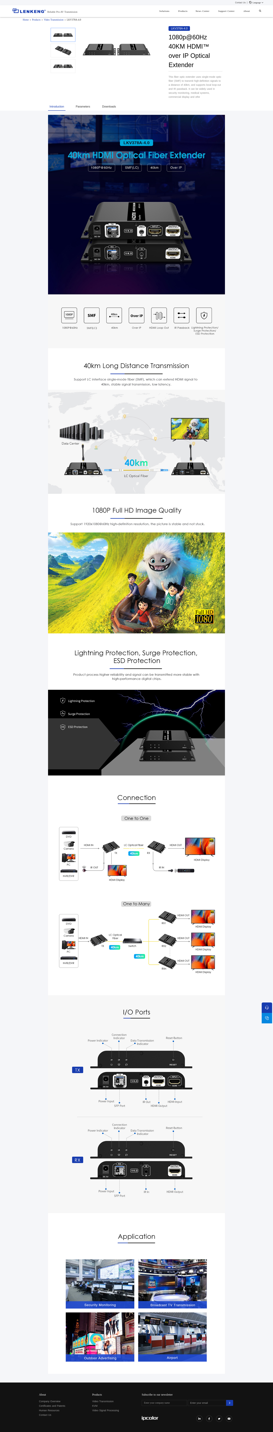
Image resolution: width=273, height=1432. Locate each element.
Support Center (231, 11)
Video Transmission (54, 19)
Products (191, 11)
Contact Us (240, 2)
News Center (209, 11)
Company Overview (49, 1401)
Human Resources (49, 1410)
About (249, 11)
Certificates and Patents (52, 1405)
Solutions (174, 11)
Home (26, 19)
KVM (94, 1405)
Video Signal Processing (105, 1410)
